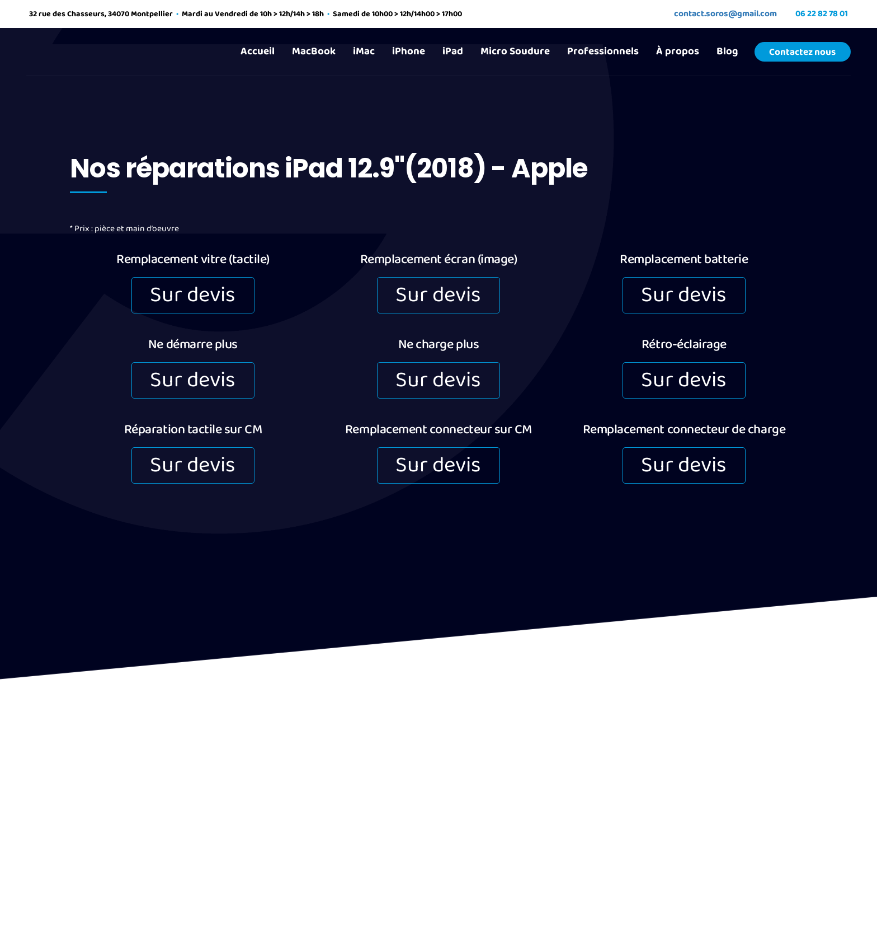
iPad (452, 51)
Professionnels (603, 51)
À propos (677, 51)
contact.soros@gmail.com (725, 14)
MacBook (314, 51)
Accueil (258, 51)
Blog (727, 51)
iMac (364, 51)
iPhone (408, 51)
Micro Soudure (515, 51)
